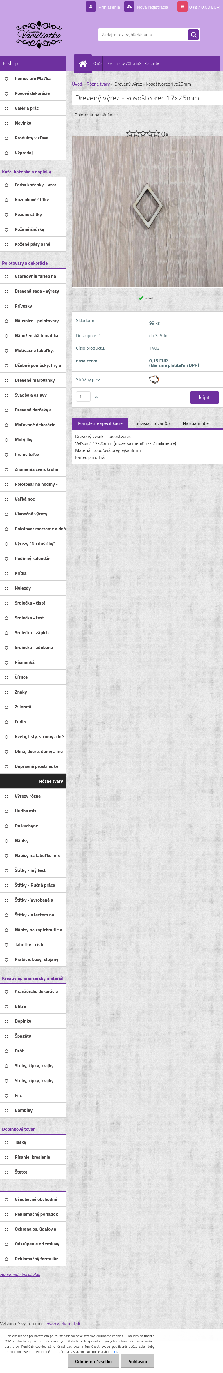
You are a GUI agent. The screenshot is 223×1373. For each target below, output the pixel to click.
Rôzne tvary (99, 83)
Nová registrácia (152, 6)
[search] (193, 34)
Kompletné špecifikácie (100, 423)
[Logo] (40, 34)
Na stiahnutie (196, 423)
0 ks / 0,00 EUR (204, 6)
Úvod (77, 83)
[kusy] (83, 396)
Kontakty (152, 63)
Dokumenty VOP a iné (123, 63)
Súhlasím (138, 1361)
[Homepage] (84, 63)
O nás (97, 63)
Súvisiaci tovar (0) (153, 423)
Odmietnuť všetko (93, 1361)
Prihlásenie (109, 6)
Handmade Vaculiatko (20, 1274)
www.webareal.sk (63, 1323)
